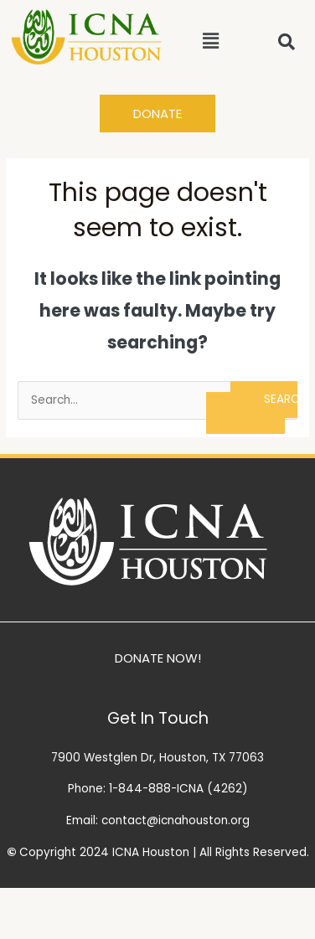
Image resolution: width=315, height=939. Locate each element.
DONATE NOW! (158, 658)
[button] (211, 41)
